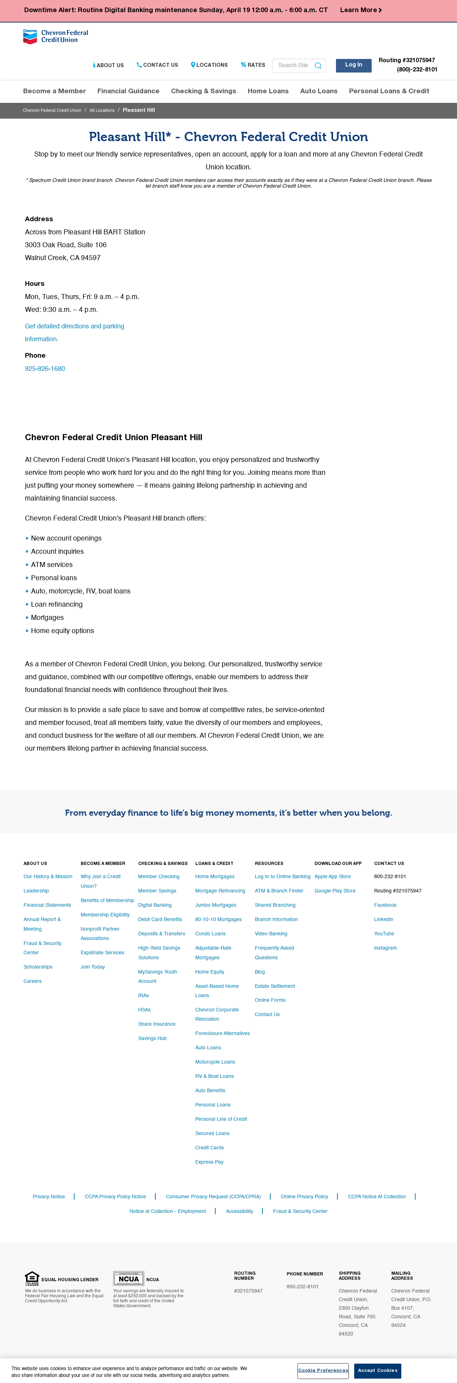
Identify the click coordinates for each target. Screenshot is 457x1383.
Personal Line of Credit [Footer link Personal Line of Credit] (221, 1113)
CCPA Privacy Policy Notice (115, 1192)
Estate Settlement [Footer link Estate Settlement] (275, 984)
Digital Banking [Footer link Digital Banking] (155, 906)
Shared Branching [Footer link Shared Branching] (275, 906)
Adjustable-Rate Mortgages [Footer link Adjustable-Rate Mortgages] (213, 953)
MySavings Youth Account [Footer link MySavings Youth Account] (157, 974)
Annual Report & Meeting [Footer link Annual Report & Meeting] (42, 924)
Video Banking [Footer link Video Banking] (271, 934)
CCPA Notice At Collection (377, 1192)
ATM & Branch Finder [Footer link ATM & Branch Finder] (279, 892)
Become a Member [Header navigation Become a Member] (54, 93)
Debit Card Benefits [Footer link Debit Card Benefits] (160, 920)
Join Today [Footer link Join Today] (93, 963)
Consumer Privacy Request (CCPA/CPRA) (213, 1192)
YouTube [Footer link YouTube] (384, 934)
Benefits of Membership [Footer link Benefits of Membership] (107, 899)
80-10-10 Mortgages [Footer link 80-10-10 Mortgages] (218, 920)
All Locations (113, 112)
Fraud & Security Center (300, 1207)
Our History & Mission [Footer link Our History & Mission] (48, 877)
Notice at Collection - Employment (168, 1207)
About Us (108, 67)
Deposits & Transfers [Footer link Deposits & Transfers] (161, 934)
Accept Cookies (377, 1371)
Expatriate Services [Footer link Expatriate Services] (102, 949)
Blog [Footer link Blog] (260, 970)
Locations (209, 67)
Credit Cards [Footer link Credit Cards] (209, 1142)
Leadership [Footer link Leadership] (36, 892)
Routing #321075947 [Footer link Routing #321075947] (398, 892)
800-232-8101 (303, 1284)
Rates (253, 67)
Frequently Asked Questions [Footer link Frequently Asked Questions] (274, 953)
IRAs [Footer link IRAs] (143, 992)
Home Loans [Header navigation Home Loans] (268, 93)
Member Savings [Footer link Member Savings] (157, 892)
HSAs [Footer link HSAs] (144, 1006)
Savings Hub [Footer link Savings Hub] (152, 1035)
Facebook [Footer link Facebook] (385, 906)
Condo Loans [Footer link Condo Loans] (210, 934)
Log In (353, 67)
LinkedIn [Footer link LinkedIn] (383, 920)
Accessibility (239, 1207)
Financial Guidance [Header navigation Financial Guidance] (128, 93)
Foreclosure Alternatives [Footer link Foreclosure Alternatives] (222, 1027)
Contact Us (157, 67)
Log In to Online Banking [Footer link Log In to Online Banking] (283, 877)
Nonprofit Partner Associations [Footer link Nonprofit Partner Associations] (100, 931)
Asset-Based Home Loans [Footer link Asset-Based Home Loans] (217, 988)
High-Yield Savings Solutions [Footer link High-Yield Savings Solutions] (159, 953)
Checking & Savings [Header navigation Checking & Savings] (203, 93)
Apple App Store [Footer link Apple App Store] (333, 877)
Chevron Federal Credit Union (57, 112)
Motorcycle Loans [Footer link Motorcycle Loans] (215, 1056)
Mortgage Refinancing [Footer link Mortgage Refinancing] (220, 892)
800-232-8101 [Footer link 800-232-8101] (390, 877)
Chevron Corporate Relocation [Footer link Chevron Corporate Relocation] (217, 1010)
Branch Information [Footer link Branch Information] (276, 920)
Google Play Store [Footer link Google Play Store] (335, 892)
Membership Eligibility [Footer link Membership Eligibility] (105, 913)
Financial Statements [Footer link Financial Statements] (47, 906)
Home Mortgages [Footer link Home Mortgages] (215, 877)
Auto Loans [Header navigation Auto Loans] (319, 93)
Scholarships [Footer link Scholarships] (38, 963)
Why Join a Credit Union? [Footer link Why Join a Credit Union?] (101, 881)
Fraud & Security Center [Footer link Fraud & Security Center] (42, 946)
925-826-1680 (47, 371)
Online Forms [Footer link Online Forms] (270, 999)
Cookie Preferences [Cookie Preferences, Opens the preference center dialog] (323, 1371)
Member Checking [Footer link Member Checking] (159, 877)
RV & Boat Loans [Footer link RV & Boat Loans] (214, 1070)
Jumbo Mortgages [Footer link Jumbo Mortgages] (215, 906)
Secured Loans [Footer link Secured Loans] (212, 1127)
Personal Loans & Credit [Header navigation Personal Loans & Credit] (389, 93)
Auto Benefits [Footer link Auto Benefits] (210, 1085)
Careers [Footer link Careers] (33, 977)
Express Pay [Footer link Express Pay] (209, 1156)
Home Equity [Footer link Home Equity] (209, 970)
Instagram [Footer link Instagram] (385, 949)
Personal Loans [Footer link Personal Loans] (213, 1099)
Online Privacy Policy (304, 1192)
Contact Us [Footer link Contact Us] (267, 1013)
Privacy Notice (49, 1192)
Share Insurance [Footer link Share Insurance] (157, 1020)
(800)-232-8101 (417, 72)
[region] (228, 1370)
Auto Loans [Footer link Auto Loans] (208, 1042)
